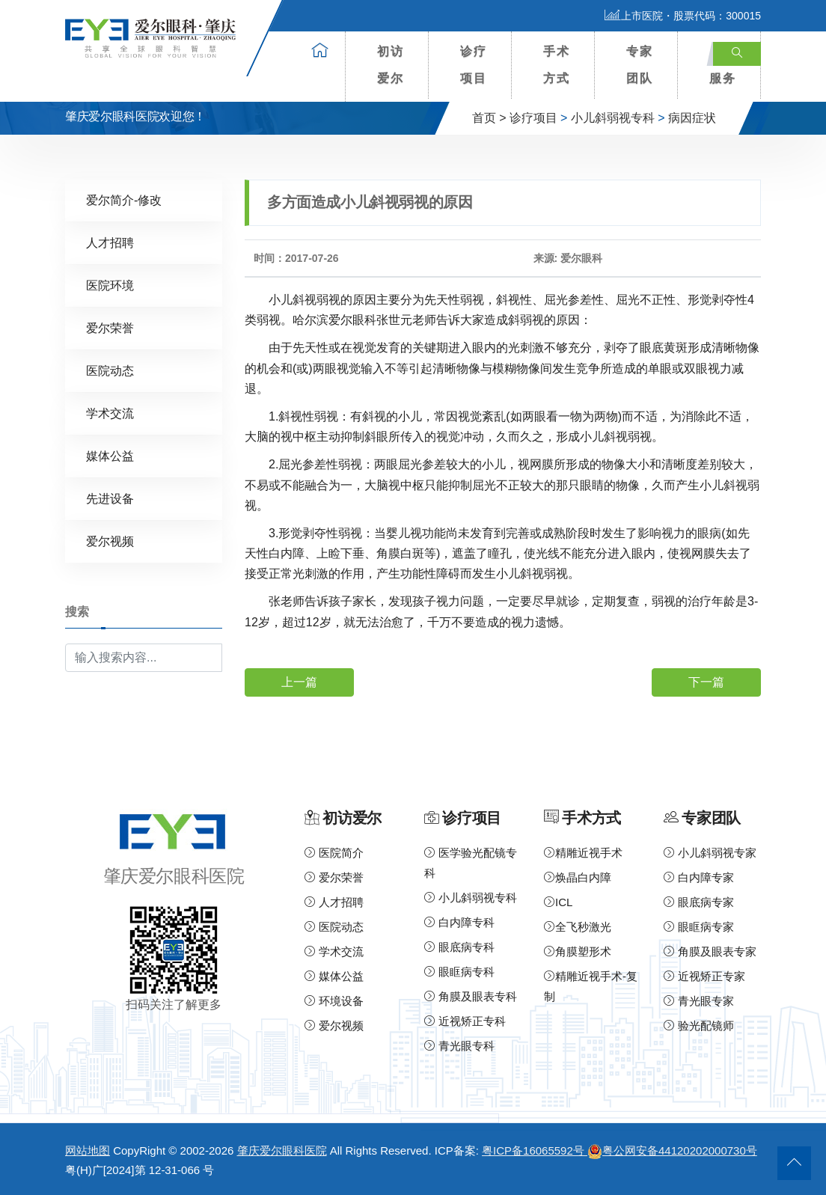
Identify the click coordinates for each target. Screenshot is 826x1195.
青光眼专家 (699, 1000)
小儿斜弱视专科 (613, 117)
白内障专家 (699, 877)
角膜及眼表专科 (470, 996)
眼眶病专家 (699, 926)
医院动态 (110, 370)
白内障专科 (459, 922)
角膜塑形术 (577, 951)
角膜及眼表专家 (710, 951)
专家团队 (639, 65)
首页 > (489, 117)
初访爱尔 (390, 65)
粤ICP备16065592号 (534, 1150)
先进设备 (110, 498)
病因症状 (692, 117)
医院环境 (110, 285)
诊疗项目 (473, 65)
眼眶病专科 (459, 971)
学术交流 (110, 413)
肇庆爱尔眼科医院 (282, 1150)
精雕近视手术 (583, 852)
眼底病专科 (459, 947)
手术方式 (556, 65)
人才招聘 (110, 242)
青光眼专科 (459, 1045)
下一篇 (706, 682)
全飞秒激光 (577, 926)
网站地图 (87, 1150)
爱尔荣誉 (110, 328)
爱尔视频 (110, 541)
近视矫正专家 (704, 976)
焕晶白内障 (577, 877)
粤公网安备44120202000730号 (672, 1150)
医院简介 (334, 852)
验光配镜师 (699, 1025)
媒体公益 (110, 456)
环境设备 (334, 1000)
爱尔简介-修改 (124, 200)
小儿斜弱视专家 (710, 852)
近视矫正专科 (465, 1021)
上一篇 (299, 682)
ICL (558, 902)
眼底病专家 (699, 902)
